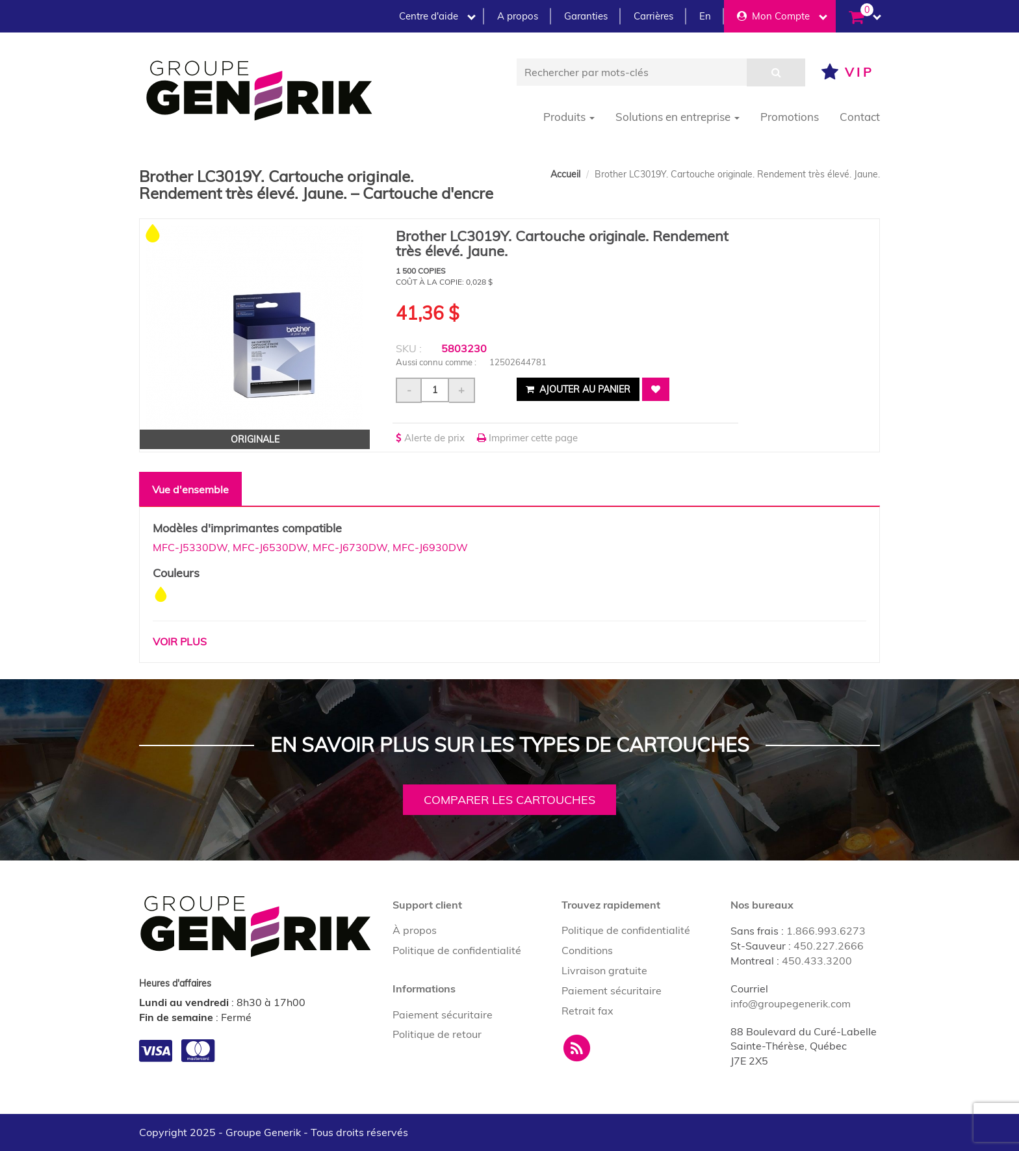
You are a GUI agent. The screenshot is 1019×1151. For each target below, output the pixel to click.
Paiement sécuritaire (443, 1014)
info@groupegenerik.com (790, 1003)
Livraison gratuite (604, 970)
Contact (860, 116)
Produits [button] (569, 116)
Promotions (789, 116)
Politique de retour (437, 1034)
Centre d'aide (437, 16)
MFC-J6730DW (350, 547)
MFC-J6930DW (430, 547)
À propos (415, 930)
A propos (517, 16)
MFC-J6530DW (270, 547)
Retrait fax (587, 1010)
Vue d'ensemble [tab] (190, 489)
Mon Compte (782, 16)
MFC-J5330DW (190, 547)
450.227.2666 (828, 945)
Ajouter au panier (578, 389)
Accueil (565, 174)
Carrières (653, 16)
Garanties (586, 16)
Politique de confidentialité (457, 950)
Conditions (587, 950)
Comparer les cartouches (509, 799)
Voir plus (180, 641)
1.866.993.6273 (826, 930)
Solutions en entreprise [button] (677, 116)
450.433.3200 (817, 960)
